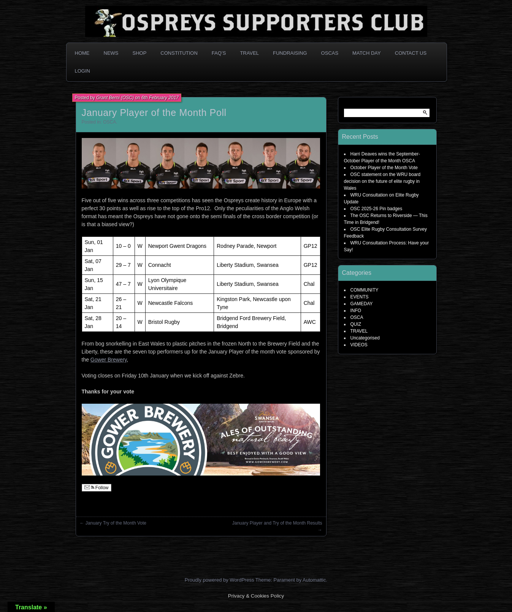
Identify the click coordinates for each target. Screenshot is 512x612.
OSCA (109, 122)
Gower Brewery (108, 360)
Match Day (366, 53)
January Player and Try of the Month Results (277, 523)
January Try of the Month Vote (116, 523)
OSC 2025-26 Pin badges (376, 208)
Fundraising (290, 53)
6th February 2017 (160, 97)
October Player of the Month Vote (384, 167)
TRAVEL (359, 331)
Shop (140, 53)
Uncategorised (365, 338)
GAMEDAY (361, 303)
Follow (96, 487)
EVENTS (359, 297)
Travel (249, 53)
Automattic (314, 580)
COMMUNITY (364, 290)
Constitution (179, 53)
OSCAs (330, 53)
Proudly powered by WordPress (219, 580)
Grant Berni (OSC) (115, 97)
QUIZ (355, 324)
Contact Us (410, 53)
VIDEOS (359, 344)
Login (82, 71)
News (111, 53)
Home (82, 53)
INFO (355, 310)
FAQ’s (219, 53)
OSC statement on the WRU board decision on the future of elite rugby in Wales (382, 181)
